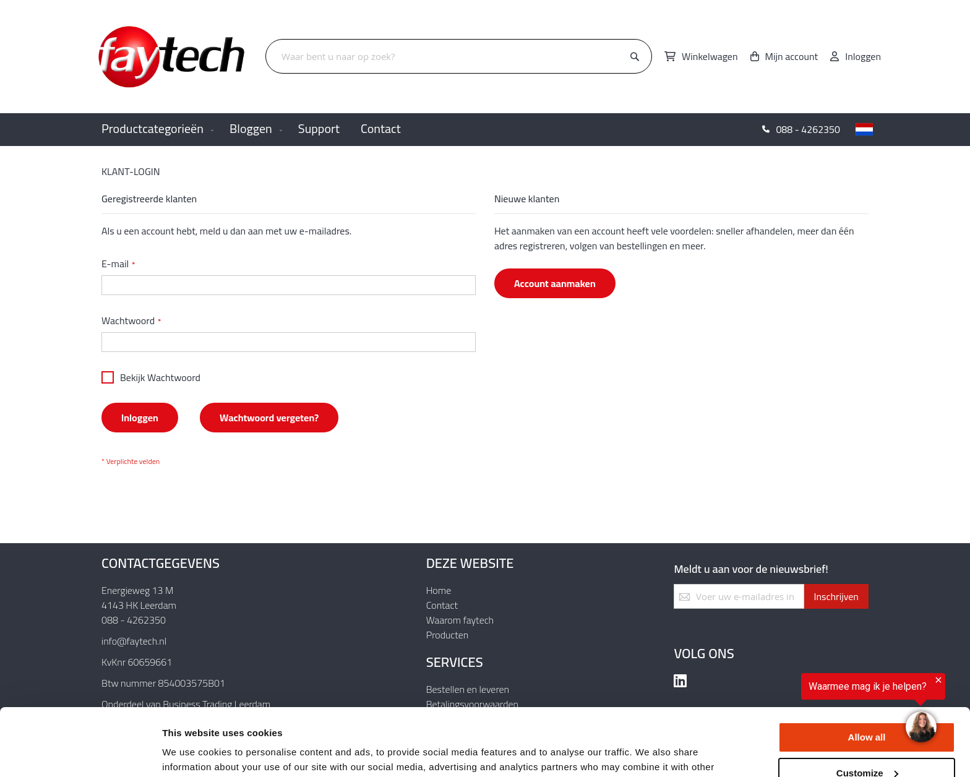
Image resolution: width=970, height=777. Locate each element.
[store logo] (172, 57)
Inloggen (863, 56)
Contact (442, 605)
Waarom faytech (460, 620)
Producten (447, 634)
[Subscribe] (836, 596)
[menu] (485, 129)
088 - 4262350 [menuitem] (808, 129)
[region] (817, 711)
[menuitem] (155, 129)
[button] (864, 129)
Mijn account (791, 56)
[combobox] (458, 56)
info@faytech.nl (133, 641)
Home (439, 590)
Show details (191, 752)
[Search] (635, 57)
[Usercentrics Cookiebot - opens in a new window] (80, 753)
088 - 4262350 (133, 620)
